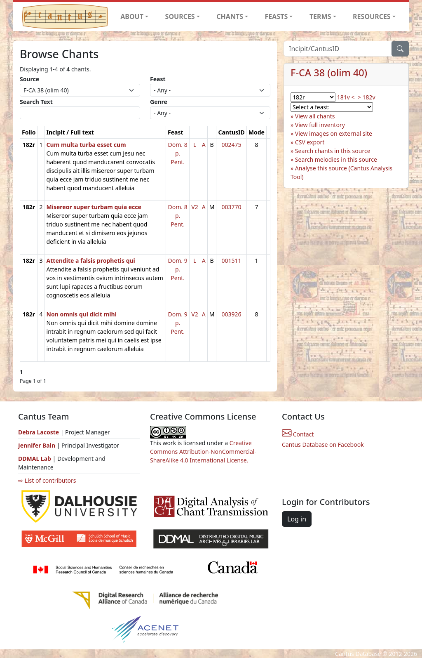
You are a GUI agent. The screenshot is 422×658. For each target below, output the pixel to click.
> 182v (366, 97)
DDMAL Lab (34, 458)
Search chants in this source (332, 151)
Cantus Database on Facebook (323, 444)
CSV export (310, 142)
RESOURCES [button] (372, 16)
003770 (231, 207)
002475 (231, 145)
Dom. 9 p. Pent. (178, 269)
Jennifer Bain (37, 445)
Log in (296, 519)
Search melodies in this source (336, 159)
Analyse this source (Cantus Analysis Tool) (341, 172)
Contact (298, 434)
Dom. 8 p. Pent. (178, 153)
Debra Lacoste (38, 432)
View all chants (315, 116)
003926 (231, 314)
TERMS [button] (320, 16)
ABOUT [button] (131, 16)
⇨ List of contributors (47, 480)
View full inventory (320, 125)
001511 (231, 260)
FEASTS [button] (276, 16)
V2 (194, 207)
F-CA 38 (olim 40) (329, 72)
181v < (346, 97)
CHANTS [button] (229, 16)
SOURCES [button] (180, 16)
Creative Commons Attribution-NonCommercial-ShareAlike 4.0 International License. (203, 451)
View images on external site (333, 133)
